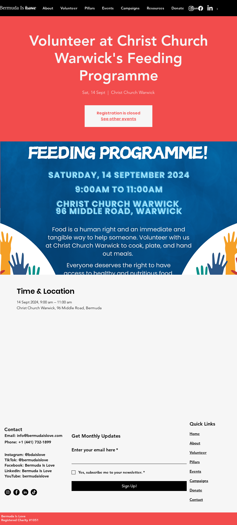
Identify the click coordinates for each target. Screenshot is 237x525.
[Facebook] (200, 8)
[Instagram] (191, 8)
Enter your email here (95, 450)
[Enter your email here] (128, 459)
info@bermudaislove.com (39, 435)
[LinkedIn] (210, 8)
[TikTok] (34, 492)
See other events (118, 119)
